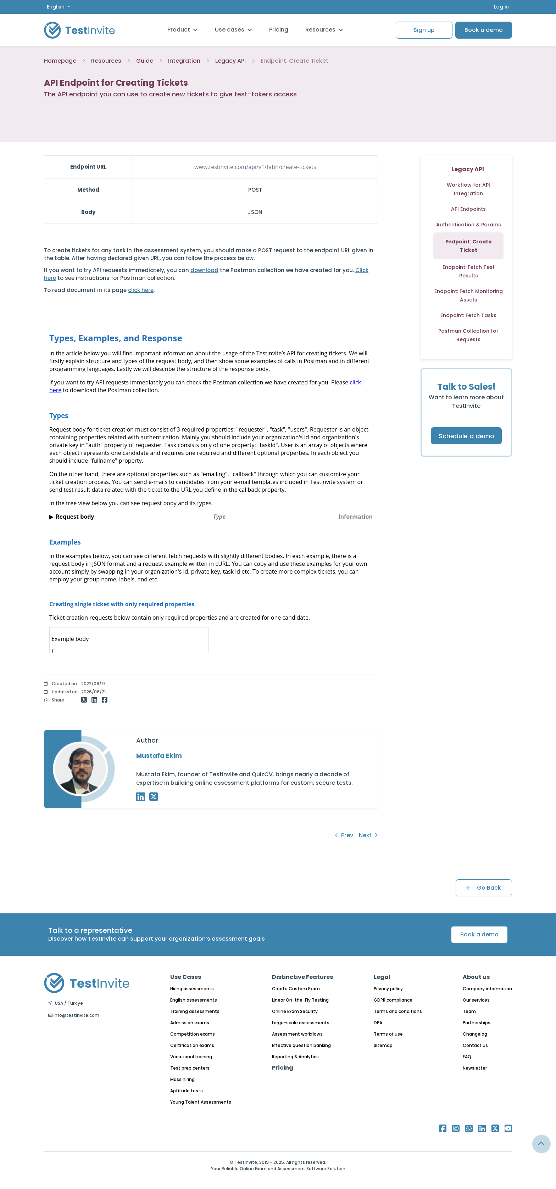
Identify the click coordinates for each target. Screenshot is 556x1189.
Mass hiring (182, 1079)
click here (141, 290)
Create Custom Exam (296, 989)
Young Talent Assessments (200, 1102)
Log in (501, 6)
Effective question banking (301, 1045)
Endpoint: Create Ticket (294, 61)
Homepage (60, 61)
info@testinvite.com (73, 1015)
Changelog (475, 1034)
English (56, 6)
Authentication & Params (468, 224)
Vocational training (191, 1057)
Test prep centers (190, 1068)
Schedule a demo (466, 436)
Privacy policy (388, 989)
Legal (382, 977)
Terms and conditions (398, 1011)
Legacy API (230, 61)
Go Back (483, 888)
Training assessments (194, 1011)
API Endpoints (468, 209)
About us (476, 977)
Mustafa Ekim (159, 755)
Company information (487, 989)
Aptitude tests (186, 1091)
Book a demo (484, 30)
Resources (324, 30)
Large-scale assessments (300, 1023)
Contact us (475, 1045)
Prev (344, 835)
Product (182, 30)
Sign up (424, 30)
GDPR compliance (393, 1000)
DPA (378, 1023)
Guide (144, 61)
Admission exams (189, 1023)
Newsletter (475, 1068)
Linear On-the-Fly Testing (300, 1000)
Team (469, 1011)
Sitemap (383, 1045)
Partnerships (476, 1023)
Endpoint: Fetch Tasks (468, 315)
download (204, 270)
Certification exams (192, 1045)
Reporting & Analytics (295, 1057)
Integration (184, 61)
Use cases (233, 30)
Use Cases (185, 977)
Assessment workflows (297, 1034)
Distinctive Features (302, 977)
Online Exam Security (295, 1011)
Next (368, 835)
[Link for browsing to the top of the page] (541, 1144)
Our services (476, 1000)
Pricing (278, 30)
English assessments (193, 1000)
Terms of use (388, 1034)
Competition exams (192, 1034)
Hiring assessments (192, 989)
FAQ (467, 1057)
